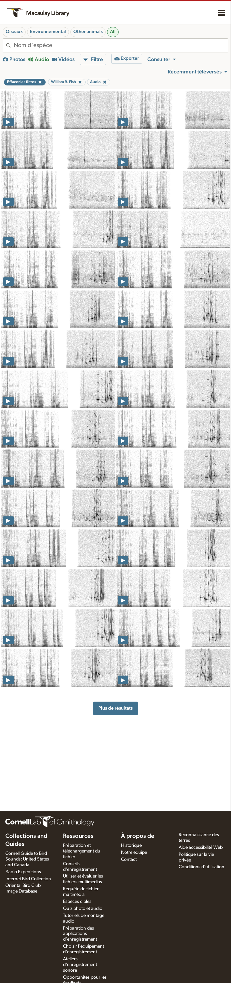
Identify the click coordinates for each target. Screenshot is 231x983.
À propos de (137, 836)
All (113, 31)
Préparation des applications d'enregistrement (80, 934)
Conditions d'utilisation (201, 867)
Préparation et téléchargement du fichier (81, 851)
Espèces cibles (77, 901)
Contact (129, 859)
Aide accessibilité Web (201, 847)
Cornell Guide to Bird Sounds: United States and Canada (27, 859)
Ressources (78, 836)
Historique (131, 845)
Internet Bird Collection (28, 879)
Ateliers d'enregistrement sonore (80, 965)
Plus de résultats (115, 708)
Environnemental (48, 31)
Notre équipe (134, 852)
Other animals (88, 31)
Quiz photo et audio (82, 908)
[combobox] (121, 45)
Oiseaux (14, 31)
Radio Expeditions (23, 872)
